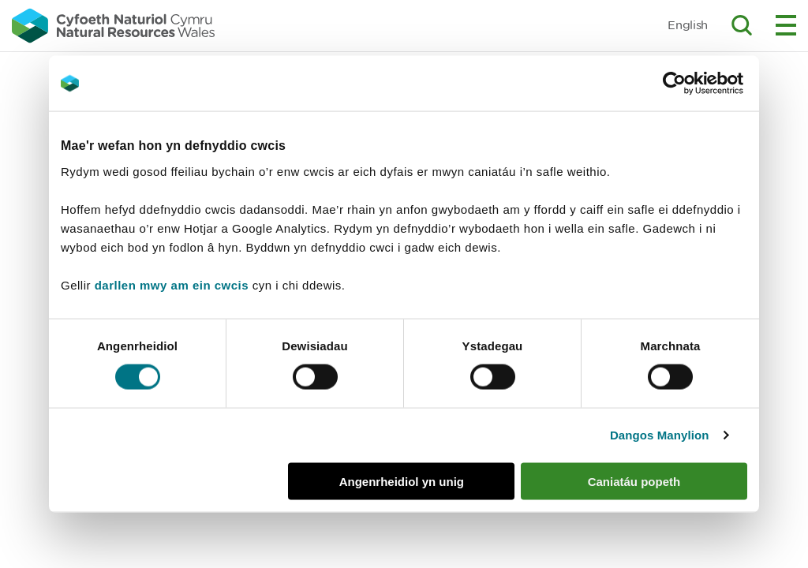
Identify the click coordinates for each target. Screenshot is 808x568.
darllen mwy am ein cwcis (172, 284)
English (688, 24)
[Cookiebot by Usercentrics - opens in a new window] (701, 83)
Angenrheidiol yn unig (401, 481)
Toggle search (742, 25)
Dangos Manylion (659, 435)
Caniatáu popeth (634, 481)
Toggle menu (786, 25)
